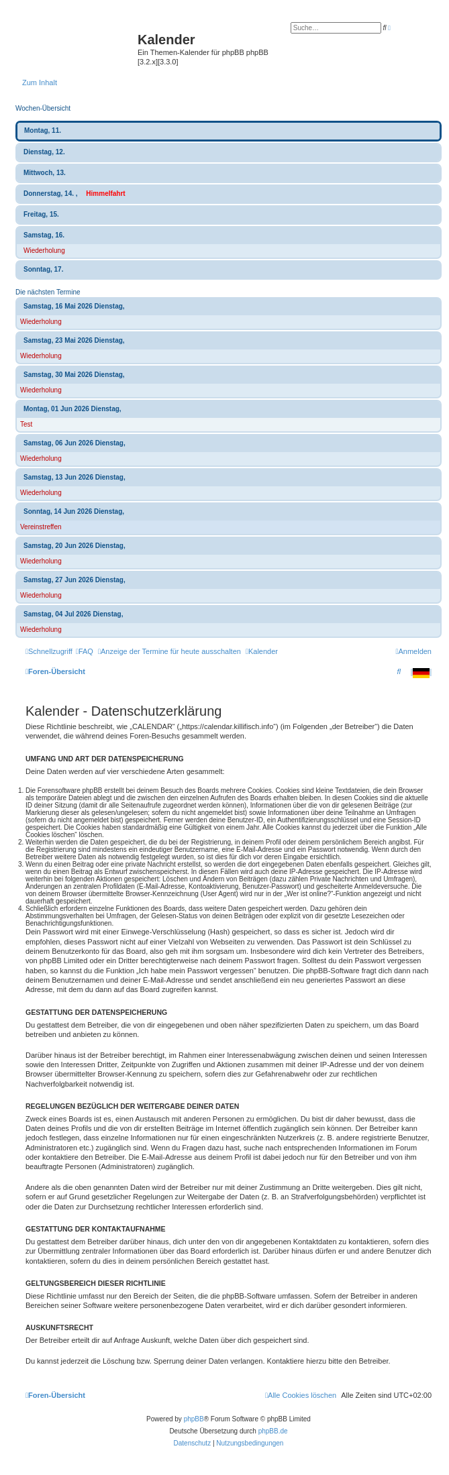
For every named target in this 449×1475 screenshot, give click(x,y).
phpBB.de (273, 1431)
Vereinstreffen (41, 527)
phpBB (194, 1419)
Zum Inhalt (39, 82)
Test (26, 424)
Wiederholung (44, 250)
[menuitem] (84, 651)
